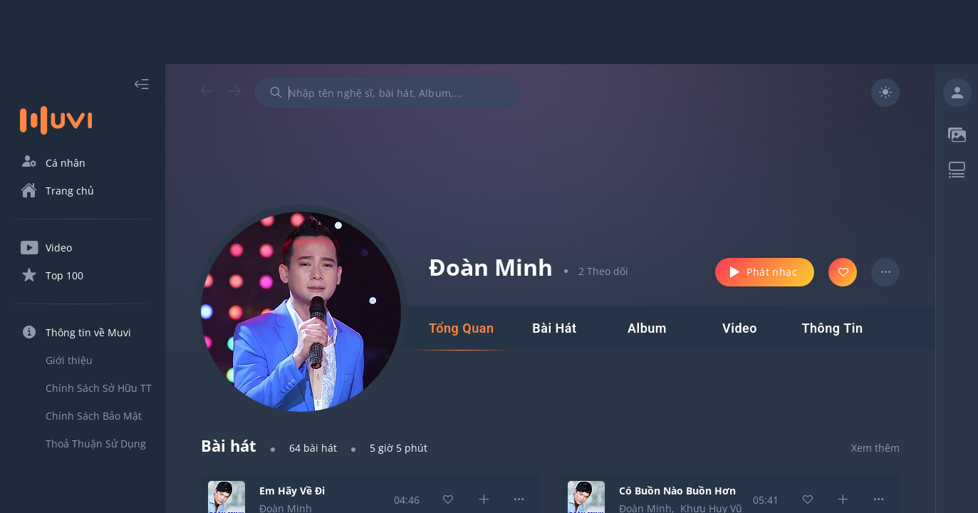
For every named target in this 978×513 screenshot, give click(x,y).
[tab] (461, 328)
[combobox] (387, 93)
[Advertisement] (489, 32)
